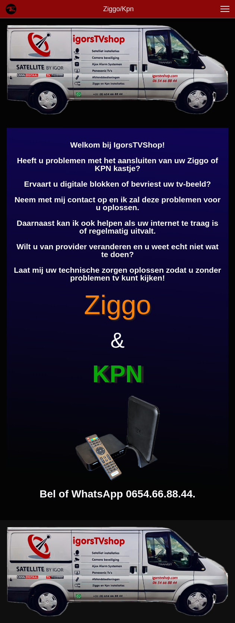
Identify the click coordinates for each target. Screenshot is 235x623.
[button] (225, 9)
